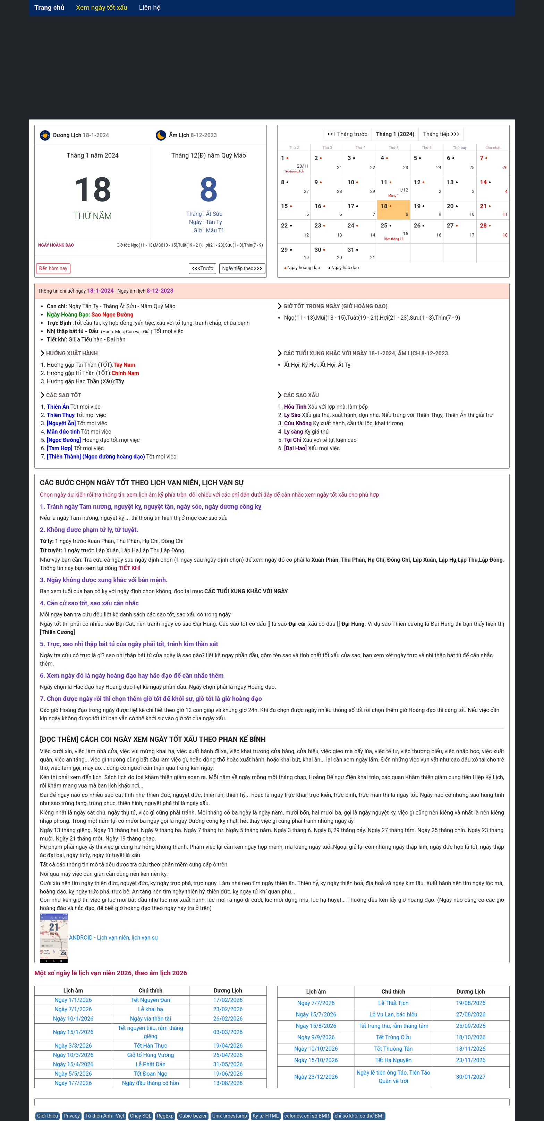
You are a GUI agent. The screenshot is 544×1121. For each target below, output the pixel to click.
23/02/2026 (228, 1009)
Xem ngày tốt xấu (101, 7)
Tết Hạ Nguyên (393, 1060)
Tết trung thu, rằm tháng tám (393, 1026)
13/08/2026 (228, 1083)
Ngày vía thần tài (150, 1018)
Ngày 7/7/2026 (316, 1003)
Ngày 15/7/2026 (316, 1014)
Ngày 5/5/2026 (73, 1073)
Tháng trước (347, 134)
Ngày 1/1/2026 (73, 1000)
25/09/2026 (470, 1026)
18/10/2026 (470, 1037)
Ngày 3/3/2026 (73, 1045)
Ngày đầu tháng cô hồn (150, 1083)
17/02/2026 (228, 1000)
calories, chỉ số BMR (306, 1116)
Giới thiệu (47, 1116)
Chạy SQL (141, 1116)
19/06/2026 (228, 1073)
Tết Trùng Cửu (393, 1037)
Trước (202, 268)
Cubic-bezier (192, 1116)
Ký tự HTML (266, 1116)
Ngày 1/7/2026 (73, 1083)
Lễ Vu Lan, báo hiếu (393, 1014)
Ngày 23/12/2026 (316, 1077)
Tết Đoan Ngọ (150, 1073)
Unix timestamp (229, 1116)
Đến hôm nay (53, 268)
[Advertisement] (272, 67)
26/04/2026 (228, 1055)
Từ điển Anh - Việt (105, 1116)
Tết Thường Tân (393, 1049)
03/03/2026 (228, 1032)
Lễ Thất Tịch (393, 1003)
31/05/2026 (228, 1064)
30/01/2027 (470, 1077)
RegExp (165, 1116)
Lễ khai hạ (150, 1009)
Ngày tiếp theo (242, 268)
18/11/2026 (470, 1049)
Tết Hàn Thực (150, 1045)
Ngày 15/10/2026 (316, 1060)
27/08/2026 (470, 1014)
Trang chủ (49, 7)
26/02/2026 (228, 1018)
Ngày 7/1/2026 (73, 1009)
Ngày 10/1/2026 (73, 1018)
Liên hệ (149, 7)
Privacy (71, 1116)
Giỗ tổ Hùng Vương (150, 1055)
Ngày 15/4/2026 (73, 1064)
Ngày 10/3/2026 (73, 1055)
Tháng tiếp (441, 134)
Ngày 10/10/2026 (316, 1049)
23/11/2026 (470, 1060)
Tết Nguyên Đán (150, 1000)
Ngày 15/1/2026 (73, 1032)
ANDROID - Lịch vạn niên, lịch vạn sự (113, 937)
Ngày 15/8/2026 (316, 1026)
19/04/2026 (228, 1045)
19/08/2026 (470, 1003)
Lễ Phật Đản (150, 1064)
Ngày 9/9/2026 (316, 1037)
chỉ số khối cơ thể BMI (359, 1116)
